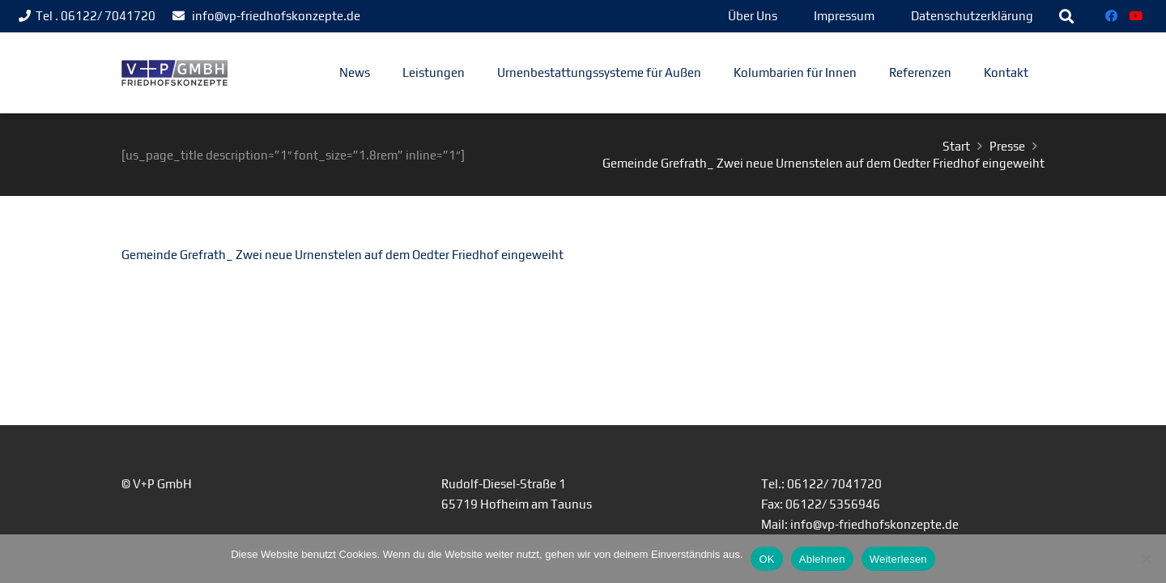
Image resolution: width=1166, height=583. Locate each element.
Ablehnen (822, 559)
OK (766, 559)
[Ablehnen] (1146, 559)
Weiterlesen (898, 559)
